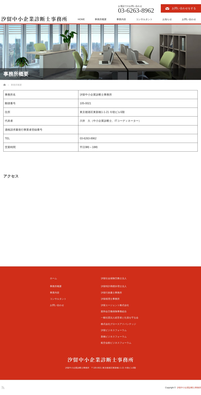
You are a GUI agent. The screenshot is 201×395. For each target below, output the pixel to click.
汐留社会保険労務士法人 (114, 278)
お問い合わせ (189, 19)
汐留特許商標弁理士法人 (114, 286)
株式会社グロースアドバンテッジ (118, 324)
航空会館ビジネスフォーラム (116, 342)
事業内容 (121, 19)
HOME (81, 19)
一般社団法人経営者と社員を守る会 (119, 317)
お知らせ (167, 19)
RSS (2, 386)
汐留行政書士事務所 (111, 292)
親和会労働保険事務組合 (114, 311)
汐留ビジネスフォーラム (114, 330)
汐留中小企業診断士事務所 (189, 387)
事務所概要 (101, 19)
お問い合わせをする (184, 8)
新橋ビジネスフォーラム (114, 336)
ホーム (53, 278)
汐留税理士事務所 (110, 298)
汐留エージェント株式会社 (115, 305)
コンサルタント (144, 19)
